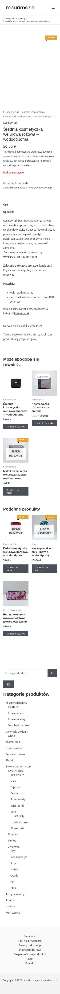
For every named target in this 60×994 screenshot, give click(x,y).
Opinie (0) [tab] (8, 212)
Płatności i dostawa (30, 950)
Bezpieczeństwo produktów (30, 954)
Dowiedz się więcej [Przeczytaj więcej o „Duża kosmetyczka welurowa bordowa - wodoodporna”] (12, 569)
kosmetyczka (21, 187)
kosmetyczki (21, 313)
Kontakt (30, 963)
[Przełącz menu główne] (53, 7)
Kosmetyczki (28, 111)
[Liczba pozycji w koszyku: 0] (8, 684)
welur (31, 187)
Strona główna (11, 111)
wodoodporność (43, 187)
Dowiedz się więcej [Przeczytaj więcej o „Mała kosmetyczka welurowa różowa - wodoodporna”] (12, 491)
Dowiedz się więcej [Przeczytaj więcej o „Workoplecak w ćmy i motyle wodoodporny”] (41, 569)
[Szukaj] (52, 673)
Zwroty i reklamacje (30, 945)
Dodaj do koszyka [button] (15, 426)
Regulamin (30, 936)
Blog (30, 959)
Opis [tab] (5, 204)
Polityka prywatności (30, 941)
